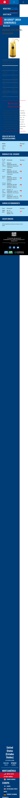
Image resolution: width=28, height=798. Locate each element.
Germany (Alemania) (10, 794)
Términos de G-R (14, 241)
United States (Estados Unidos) (9, 775)
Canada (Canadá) (9, 779)
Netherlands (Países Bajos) (11, 790)
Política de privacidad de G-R (18, 239)
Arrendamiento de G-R (7, 239)
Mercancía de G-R (17, 238)
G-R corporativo (10, 238)
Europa (7, 786)
